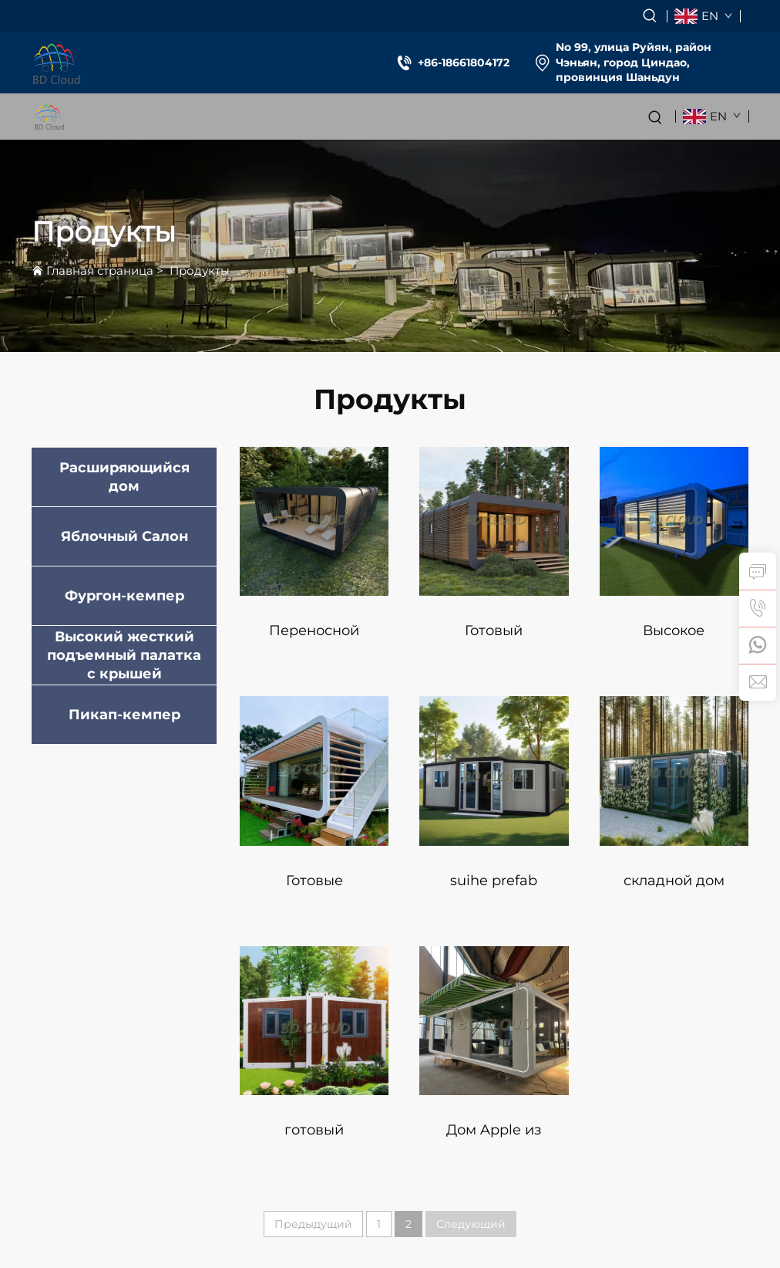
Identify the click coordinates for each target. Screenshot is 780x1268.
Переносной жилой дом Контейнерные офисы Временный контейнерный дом (314, 638)
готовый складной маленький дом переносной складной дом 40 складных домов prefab (314, 1137)
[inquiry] (757, 571)
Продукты (200, 270)
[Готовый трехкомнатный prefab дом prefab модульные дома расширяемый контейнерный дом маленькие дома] (493, 521)
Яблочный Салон (124, 536)
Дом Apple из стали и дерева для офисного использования (494, 1137)
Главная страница (99, 270)
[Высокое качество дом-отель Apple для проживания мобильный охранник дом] (674, 521)
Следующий (471, 1224)
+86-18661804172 (463, 62)
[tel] (757, 608)
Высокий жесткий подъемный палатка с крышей (124, 655)
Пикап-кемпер (124, 714)
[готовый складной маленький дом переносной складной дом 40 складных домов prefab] (314, 1020)
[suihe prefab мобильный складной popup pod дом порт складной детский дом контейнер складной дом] (493, 770)
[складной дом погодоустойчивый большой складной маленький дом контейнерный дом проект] (674, 770)
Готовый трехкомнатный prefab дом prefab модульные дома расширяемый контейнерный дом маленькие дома (494, 638)
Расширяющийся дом (124, 477)
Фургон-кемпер (124, 595)
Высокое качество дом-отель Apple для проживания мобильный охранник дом (674, 638)
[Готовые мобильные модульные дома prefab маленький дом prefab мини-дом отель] (314, 770)
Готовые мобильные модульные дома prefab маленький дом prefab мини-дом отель (314, 888)
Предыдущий (313, 1224)
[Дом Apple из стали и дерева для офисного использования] (493, 1020)
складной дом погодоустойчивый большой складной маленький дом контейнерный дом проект (674, 888)
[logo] (57, 63)
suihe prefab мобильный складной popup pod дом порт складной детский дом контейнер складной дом (494, 888)
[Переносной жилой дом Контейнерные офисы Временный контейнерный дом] (314, 521)
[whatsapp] (757, 645)
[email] (757, 682)
